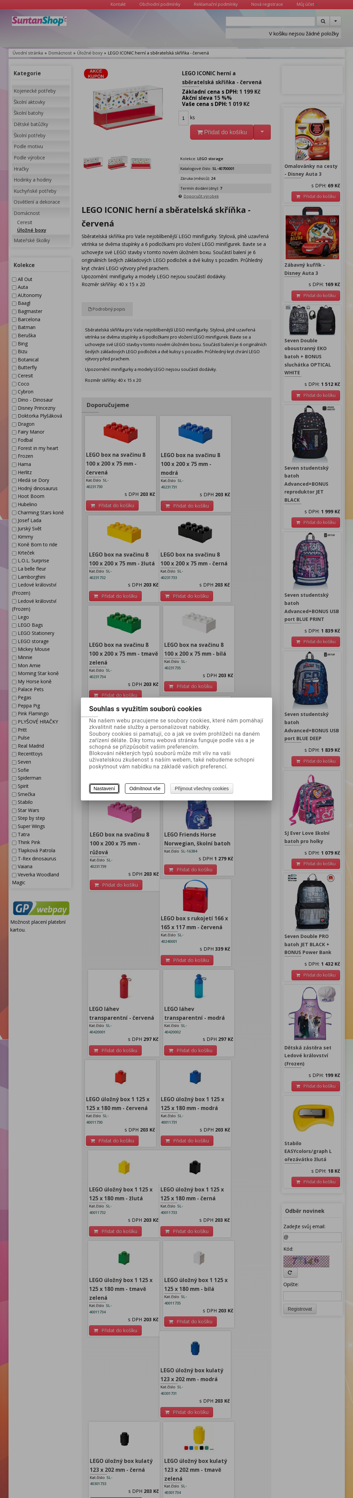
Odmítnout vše (144, 788)
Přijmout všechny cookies (202, 788)
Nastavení (104, 788)
